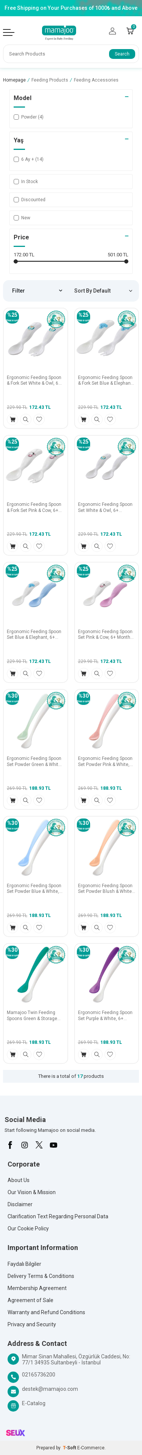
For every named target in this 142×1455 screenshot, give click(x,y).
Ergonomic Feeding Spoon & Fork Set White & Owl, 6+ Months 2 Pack (34, 381)
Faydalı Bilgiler (24, 1264)
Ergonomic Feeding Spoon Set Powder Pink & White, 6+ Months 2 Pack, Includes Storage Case (105, 762)
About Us (19, 1180)
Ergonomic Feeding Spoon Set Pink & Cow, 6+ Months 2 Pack (105, 635)
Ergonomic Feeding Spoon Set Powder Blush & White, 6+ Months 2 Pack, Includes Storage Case (105, 889)
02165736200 (38, 1375)
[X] (39, 1145)
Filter (37, 291)
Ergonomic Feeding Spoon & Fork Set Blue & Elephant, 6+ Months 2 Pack (105, 381)
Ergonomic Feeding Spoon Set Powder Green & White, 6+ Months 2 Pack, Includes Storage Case (34, 762)
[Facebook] (10, 1145)
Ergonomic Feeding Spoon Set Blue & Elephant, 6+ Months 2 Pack (34, 635)
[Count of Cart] (130, 31)
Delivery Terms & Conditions (41, 1276)
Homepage (14, 80)
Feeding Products (49, 80)
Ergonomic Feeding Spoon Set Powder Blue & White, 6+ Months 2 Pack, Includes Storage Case (34, 889)
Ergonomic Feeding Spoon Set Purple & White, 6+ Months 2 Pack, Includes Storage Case (105, 1016)
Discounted (29, 199)
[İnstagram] (24, 1145)
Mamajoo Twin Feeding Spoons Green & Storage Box (32, 1016)
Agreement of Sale (30, 1300)
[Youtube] (53, 1145)
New (22, 217)
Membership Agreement (37, 1288)
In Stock (26, 181)
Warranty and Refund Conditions (46, 1312)
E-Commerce (91, 1447)
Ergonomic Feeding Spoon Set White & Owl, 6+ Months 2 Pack (105, 507)
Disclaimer (20, 1204)
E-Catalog (33, 1403)
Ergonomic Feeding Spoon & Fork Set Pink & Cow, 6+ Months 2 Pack (34, 507)
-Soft (70, 1447)
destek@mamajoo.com (50, 1389)
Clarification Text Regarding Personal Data (58, 1216)
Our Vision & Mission (32, 1192)
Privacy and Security (32, 1324)
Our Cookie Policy (28, 1228)
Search (122, 54)
